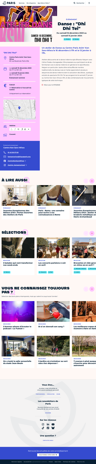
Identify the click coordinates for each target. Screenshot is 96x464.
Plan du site (81, 461)
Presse (51, 461)
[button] (19, 108)
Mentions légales (17, 461)
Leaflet (19, 118)
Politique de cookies (69, 461)
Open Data (58, 461)
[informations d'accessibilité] (20, 129)
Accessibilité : (35, 461)
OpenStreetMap (28, 118)
